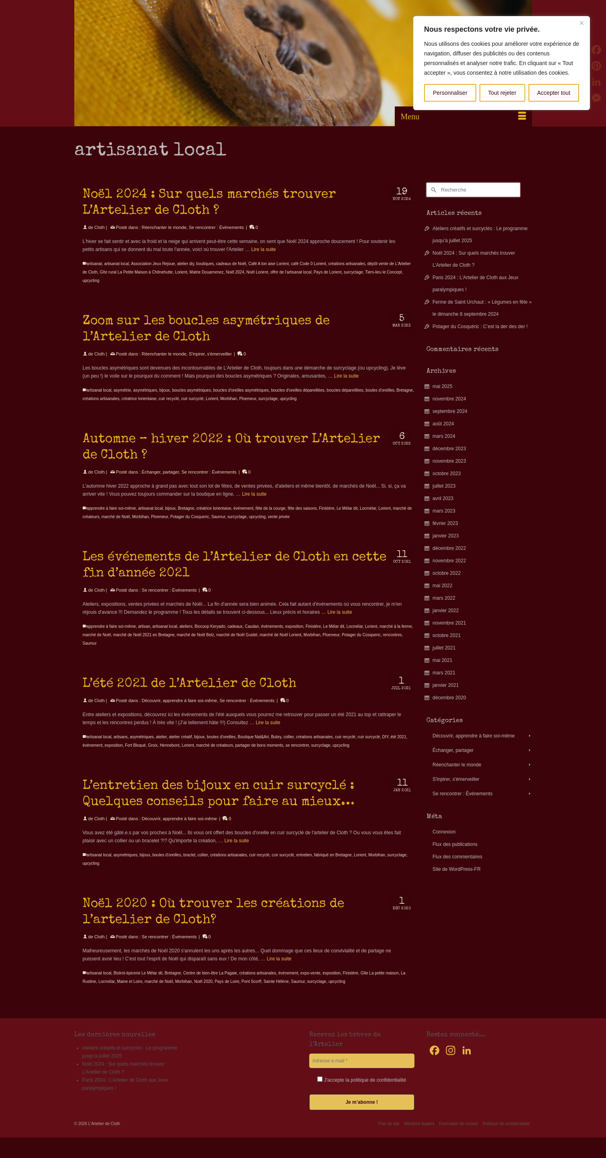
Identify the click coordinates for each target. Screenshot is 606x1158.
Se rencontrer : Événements (216, 227)
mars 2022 (444, 598)
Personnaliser (450, 93)
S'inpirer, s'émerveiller (210, 361)
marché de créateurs (214, 753)
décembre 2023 (449, 448)
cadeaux (235, 634)
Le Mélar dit (347, 516)
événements (272, 634)
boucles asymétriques (191, 398)
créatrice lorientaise (139, 406)
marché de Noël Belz (195, 643)
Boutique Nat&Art (253, 745)
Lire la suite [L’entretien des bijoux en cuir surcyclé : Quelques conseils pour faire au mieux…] (236, 849)
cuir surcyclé (192, 406)
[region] (501, 63)
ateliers (186, 634)
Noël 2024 (235, 272)
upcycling (91, 280)
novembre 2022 (449, 561)
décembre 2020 (449, 698)
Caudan (252, 634)
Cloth (99, 227)
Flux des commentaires (457, 857)
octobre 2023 (447, 473)
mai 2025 (442, 386)
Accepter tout (554, 93)
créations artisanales (346, 263)
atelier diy (185, 263)
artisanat (94, 263)
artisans (121, 745)
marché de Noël (116, 525)
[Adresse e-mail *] (362, 1061)
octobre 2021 (447, 635)
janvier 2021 (446, 685)
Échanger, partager (160, 480)
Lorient (181, 272)
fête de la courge (270, 516)
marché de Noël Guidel (236, 643)
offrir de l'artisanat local (290, 272)
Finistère (326, 516)
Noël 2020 (203, 989)
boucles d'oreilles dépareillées (297, 398)
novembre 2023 (449, 461)
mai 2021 (442, 660)
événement (243, 516)
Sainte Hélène (276, 989)
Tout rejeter (502, 93)
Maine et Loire (129, 989)
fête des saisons (302, 516)
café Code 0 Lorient (308, 263)
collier (289, 745)
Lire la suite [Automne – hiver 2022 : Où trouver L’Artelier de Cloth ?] (254, 502)
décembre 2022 (449, 548)
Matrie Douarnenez (207, 272)
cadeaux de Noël (231, 263)
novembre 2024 (449, 399)
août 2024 (443, 424)
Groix (152, 753)
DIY (385, 745)
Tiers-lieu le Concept (383, 272)
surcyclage (353, 272)
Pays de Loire (227, 989)
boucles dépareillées (345, 398)
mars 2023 (444, 511)
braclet (189, 863)
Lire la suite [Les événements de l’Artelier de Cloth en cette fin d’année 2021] (339, 620)
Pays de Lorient (328, 272)
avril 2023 (443, 498)
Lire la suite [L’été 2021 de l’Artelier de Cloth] (268, 730)
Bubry (276, 745)
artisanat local (116, 263)
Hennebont (170, 753)
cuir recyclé (169, 406)
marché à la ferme (396, 634)
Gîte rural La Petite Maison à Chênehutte (136, 272)
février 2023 (445, 523)
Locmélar (368, 516)
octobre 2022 (447, 573)
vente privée (279, 525)
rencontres (392, 643)
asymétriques (145, 398)
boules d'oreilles (379, 398)
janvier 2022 (446, 610)
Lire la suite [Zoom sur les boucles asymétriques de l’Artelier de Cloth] (346, 384)
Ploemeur (247, 406)
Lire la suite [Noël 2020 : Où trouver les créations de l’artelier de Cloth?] (279, 967)
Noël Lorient (257, 272)
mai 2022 (442, 585)
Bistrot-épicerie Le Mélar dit (138, 981)
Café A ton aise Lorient (268, 263)
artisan (144, 634)
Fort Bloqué (135, 753)
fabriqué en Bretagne (332, 863)
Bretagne (404, 398)
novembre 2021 (449, 623)
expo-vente (310, 981)
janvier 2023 (446, 536)
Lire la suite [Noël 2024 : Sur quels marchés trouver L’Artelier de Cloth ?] (263, 249)
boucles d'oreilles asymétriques (241, 398)
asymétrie (122, 398)
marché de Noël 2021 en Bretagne (144, 643)
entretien (304, 863)
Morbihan (228, 406)
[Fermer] (581, 23)
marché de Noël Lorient (280, 643)
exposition (294, 634)
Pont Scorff (251, 989)
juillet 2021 (444, 648)
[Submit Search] (432, 190)
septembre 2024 (450, 411)
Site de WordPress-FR (457, 869)
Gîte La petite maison (380, 981)
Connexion (444, 832)
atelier (161, 745)
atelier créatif (180, 745)
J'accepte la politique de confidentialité (361, 1079)
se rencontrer (297, 753)
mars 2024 (444, 436)
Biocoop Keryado (210, 634)
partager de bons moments (259, 753)
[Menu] (463, 116)
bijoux (164, 398)
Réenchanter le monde (164, 227)
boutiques (205, 263)
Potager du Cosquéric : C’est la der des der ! (480, 326)
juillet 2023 (444, 486)
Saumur (218, 525)
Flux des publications (455, 844)
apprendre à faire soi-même (111, 516)
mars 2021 (444, 673)
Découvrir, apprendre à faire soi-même (179, 708)
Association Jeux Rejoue (153, 263)
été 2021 (398, 745)
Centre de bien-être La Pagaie (210, 981)
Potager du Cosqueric (189, 525)
